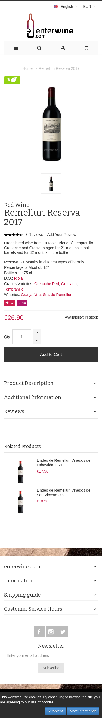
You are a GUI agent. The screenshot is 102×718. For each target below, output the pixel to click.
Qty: (7, 337)
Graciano (69, 284)
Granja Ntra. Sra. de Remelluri (46, 294)
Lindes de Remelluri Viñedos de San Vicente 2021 (63, 492)
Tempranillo (14, 289)
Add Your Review (61, 234)
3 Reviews (35, 234)
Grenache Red (46, 284)
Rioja (18, 278)
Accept (57, 711)
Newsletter (51, 646)
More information (83, 711)
